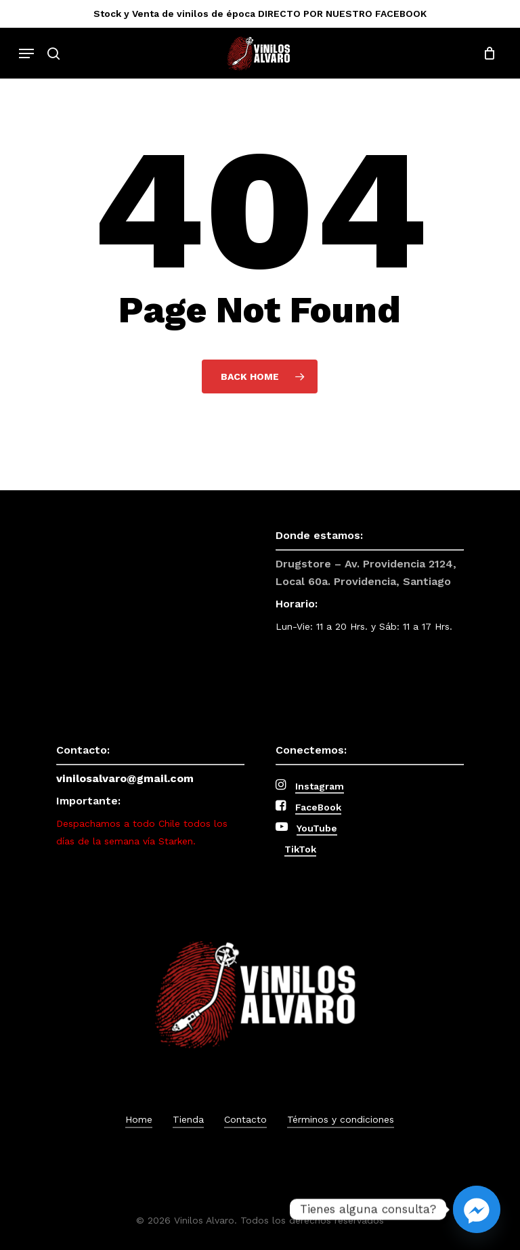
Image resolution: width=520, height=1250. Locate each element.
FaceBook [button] (318, 807)
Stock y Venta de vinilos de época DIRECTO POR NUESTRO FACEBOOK (260, 13)
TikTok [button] (300, 849)
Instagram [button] (319, 786)
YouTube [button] (317, 828)
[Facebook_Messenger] (476, 1209)
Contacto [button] (245, 1119)
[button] (26, 53)
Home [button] (138, 1119)
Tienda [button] (188, 1119)
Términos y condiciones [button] (340, 1119)
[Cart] (486, 53)
